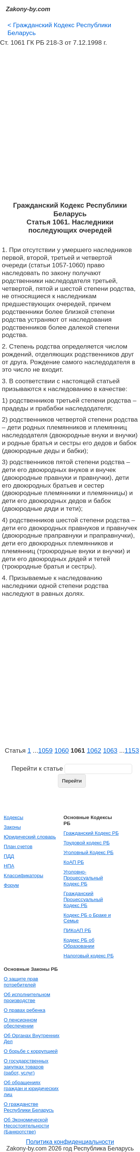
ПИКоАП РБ (77, 930)
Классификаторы (23, 875)
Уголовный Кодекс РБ (88, 852)
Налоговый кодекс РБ (88, 956)
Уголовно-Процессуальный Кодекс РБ (83, 878)
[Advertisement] (70, 124)
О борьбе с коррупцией (30, 1051)
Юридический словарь (30, 837)
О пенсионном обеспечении (20, 1023)
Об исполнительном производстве (27, 997)
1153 (132, 750)
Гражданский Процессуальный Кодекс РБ (83, 899)
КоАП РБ (73, 862)
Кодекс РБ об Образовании (78, 943)
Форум (11, 885)
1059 (45, 750)
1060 (62, 750)
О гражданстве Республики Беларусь (29, 1107)
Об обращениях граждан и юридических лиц (31, 1088)
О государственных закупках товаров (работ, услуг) (26, 1067)
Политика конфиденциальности (70, 1142)
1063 (110, 750)
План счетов (18, 846)
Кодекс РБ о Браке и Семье (87, 918)
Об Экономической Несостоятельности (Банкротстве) (26, 1125)
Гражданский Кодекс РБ (91, 833)
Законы (12, 827)
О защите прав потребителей (21, 982)
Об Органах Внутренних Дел (31, 1038)
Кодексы (13, 817)
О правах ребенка (24, 1010)
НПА (9, 866)
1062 (94, 750)
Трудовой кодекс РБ (86, 843)
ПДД (9, 856)
